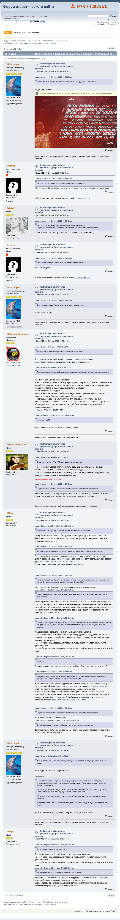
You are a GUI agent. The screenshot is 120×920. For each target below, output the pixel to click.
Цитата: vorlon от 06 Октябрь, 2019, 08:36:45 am (53, 221)
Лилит (12, 208)
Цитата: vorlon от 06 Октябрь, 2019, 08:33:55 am (53, 672)
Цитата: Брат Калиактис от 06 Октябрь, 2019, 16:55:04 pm (57, 720)
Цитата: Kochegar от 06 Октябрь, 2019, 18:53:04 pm (54, 845)
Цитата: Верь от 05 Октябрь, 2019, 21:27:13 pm (53, 457)
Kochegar (13, 64)
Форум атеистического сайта (28, 7)
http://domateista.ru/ (82, 198)
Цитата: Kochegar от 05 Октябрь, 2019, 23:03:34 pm (54, 618)
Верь (11, 513)
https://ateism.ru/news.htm (105, 24)
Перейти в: (78, 911)
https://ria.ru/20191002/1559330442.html (57, 561)
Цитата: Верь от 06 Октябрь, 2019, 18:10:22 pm (53, 756)
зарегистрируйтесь (11, 19)
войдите (40, 16)
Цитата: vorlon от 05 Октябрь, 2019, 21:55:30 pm (53, 546)
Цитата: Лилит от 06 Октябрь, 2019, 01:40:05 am (53, 77)
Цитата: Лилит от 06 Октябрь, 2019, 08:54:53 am (53, 258)
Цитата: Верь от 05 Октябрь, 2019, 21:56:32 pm (53, 347)
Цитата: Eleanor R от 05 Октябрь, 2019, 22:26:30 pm (54, 526)
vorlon (12, 165)
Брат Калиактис (17, 444)
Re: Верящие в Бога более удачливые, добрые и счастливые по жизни (54, 66)
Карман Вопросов (18, 334)
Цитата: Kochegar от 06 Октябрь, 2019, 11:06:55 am (54, 415)
